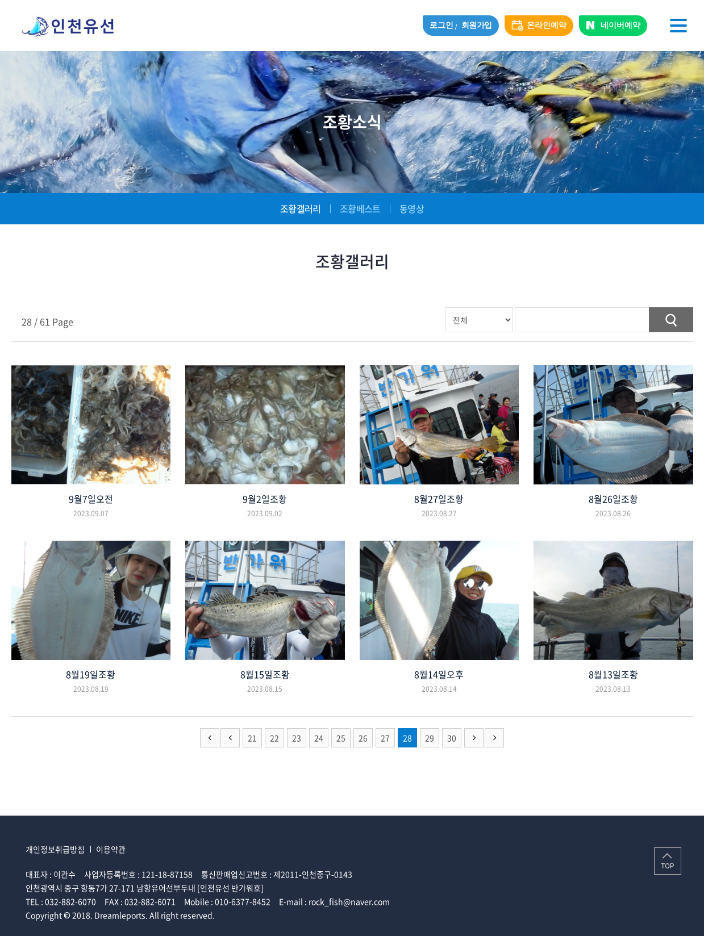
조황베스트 (360, 208)
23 (296, 737)
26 (363, 737)
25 (340, 737)
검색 (671, 319)
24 (318, 737)
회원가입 (476, 25)
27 (385, 737)
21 (252, 737)
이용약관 (111, 849)
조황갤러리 (300, 208)
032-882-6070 (70, 901)
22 (274, 737)
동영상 (411, 208)
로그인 (441, 25)
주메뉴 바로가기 (0, 0)
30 (451, 737)
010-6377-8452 (242, 901)
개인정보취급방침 (55, 849)
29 (429, 737)
